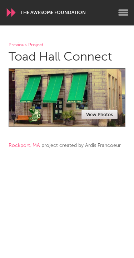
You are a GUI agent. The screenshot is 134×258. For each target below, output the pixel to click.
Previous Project (26, 45)
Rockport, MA (24, 145)
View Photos (99, 114)
